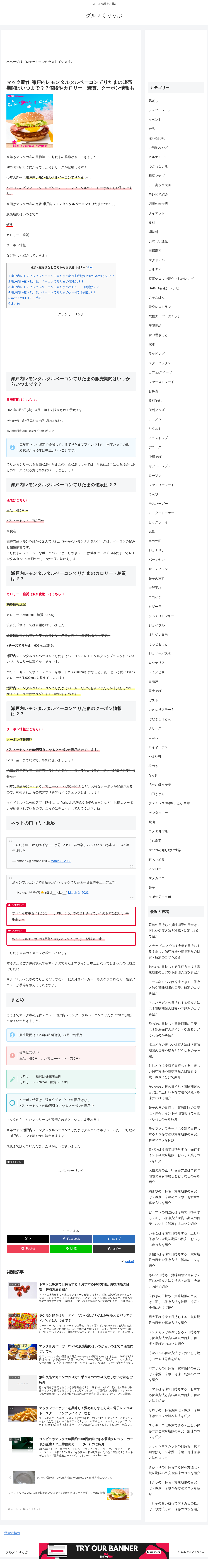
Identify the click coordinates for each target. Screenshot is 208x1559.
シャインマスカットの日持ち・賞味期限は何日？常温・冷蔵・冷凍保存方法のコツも (174, 1452)
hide (89, 267)
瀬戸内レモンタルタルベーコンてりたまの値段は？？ (46, 281)
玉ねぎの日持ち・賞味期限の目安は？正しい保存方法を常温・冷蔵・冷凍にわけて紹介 (174, 1301)
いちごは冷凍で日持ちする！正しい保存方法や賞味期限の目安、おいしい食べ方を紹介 (174, 1239)
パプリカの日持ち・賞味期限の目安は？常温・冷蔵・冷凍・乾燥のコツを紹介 (174, 1374)
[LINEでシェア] (71, 1249)
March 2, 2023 (78, 892)
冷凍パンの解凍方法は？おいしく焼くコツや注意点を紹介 (174, 1356)
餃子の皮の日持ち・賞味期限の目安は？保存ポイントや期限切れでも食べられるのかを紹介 (174, 1113)
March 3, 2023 (61, 861)
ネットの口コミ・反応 (24, 298)
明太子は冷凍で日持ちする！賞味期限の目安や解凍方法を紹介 (174, 1319)
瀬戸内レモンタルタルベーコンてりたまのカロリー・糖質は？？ (53, 287)
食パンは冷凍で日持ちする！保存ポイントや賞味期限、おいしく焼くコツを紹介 (174, 1155)
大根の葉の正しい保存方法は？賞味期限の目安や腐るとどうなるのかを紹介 (174, 1176)
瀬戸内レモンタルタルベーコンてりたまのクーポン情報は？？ (52, 292)
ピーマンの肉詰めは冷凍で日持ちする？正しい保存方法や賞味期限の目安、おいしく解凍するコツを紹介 (174, 1218)
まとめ (14, 303)
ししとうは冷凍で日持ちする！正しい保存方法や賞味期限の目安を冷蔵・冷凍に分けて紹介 (174, 1071)
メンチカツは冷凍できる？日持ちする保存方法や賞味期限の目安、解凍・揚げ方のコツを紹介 (174, 1338)
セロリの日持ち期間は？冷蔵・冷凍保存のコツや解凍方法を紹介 (174, 1413)
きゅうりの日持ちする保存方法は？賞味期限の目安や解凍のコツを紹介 (174, 1470)
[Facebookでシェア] (71, 1239)
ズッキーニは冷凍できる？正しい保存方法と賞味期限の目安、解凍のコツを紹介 (174, 1431)
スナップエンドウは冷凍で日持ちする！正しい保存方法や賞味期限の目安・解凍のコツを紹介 (174, 951)
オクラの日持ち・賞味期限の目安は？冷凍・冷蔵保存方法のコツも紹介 (174, 1488)
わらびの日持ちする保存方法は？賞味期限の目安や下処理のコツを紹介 (174, 969)
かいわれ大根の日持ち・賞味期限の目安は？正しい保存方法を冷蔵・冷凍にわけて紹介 (174, 1092)
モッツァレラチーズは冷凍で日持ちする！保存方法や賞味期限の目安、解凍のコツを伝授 (174, 1134)
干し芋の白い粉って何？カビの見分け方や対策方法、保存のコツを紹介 (174, 1506)
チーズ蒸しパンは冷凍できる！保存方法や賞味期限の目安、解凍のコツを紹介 (174, 987)
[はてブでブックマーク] (114, 1239)
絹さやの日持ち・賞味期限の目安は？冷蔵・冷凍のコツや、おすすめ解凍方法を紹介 (174, 1197)
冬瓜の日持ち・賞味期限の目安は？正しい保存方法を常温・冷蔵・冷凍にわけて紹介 (174, 1280)
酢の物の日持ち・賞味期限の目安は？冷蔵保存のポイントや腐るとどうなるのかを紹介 (174, 1029)
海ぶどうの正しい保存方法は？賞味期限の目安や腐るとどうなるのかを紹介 (174, 1050)
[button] (114, 1249)
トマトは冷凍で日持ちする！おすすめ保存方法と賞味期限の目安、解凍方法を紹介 (174, 1395)
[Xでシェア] (28, 1239)
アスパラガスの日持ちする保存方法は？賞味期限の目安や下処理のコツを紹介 (174, 1008)
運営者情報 (12, 1535)
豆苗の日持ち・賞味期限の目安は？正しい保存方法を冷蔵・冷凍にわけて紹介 (174, 930)
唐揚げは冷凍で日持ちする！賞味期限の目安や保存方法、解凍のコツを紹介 (174, 1260)
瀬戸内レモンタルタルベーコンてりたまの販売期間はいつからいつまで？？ (61, 276)
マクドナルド (15, 1162)
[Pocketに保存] (28, 1249)
